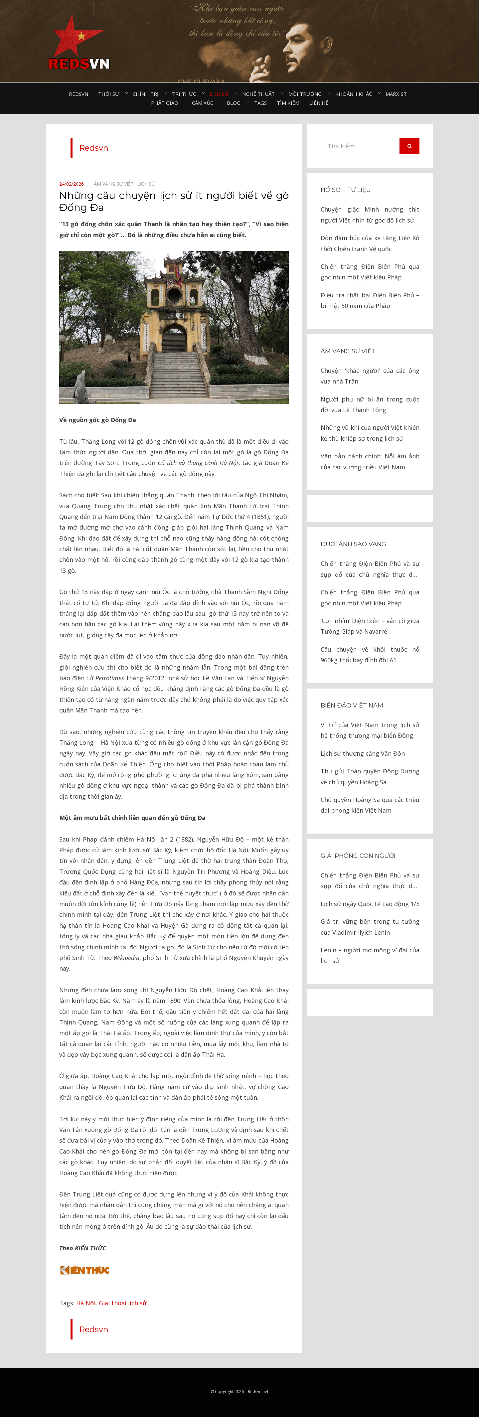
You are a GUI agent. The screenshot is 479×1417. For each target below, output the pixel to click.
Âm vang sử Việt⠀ (115, 184)
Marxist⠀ (398, 93)
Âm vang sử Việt (348, 351)
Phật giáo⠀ (166, 102)
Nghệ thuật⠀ (260, 93)
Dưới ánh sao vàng (353, 544)
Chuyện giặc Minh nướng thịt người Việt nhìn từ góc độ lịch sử (370, 214)
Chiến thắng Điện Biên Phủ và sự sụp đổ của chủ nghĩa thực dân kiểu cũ (370, 569)
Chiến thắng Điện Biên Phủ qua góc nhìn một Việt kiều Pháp (370, 271)
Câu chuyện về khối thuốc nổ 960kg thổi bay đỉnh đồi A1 (370, 654)
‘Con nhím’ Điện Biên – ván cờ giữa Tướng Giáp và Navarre (370, 626)
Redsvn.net (258, 1391)
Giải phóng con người (358, 856)
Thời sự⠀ (110, 93)
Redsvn (78, 93)
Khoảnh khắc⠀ (355, 93)
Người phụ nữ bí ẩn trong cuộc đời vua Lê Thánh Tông (370, 404)
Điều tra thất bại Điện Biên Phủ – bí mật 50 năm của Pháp (370, 300)
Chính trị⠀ (147, 93)
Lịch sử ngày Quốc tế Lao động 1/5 (370, 904)
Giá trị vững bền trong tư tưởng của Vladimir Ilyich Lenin (370, 926)
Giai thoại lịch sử (123, 1303)
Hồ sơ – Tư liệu (346, 190)
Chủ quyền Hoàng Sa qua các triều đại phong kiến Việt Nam (370, 805)
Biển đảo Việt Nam (352, 705)
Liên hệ (318, 102)
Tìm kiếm (288, 102)
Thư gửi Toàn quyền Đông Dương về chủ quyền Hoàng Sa (370, 776)
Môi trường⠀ (306, 93)
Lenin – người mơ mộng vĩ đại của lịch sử (370, 955)
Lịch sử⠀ (221, 93)
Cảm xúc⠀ (204, 102)
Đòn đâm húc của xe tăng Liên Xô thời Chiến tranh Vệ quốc (370, 243)
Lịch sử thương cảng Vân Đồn (363, 753)
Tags (260, 102)
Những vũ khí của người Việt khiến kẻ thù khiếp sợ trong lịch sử (370, 432)
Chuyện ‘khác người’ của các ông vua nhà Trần (370, 376)
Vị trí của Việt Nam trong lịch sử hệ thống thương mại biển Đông (370, 730)
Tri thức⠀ (186, 93)
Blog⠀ (235, 102)
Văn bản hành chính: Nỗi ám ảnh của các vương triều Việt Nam (370, 461)
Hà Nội (85, 1303)
